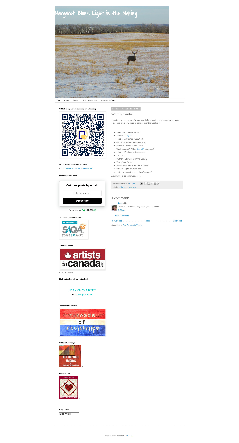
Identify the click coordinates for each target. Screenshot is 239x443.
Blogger (130, 436)
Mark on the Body (108, 100)
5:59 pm (121, 210)
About (66, 100)
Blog (58, 100)
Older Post (177, 221)
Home (147, 221)
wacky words (123, 187)
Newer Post (117, 221)
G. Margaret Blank (83, 294)
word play (132, 187)
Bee (120, 203)
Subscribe (82, 200)
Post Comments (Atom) (132, 225)
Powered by (82, 210)
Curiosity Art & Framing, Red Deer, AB (77, 168)
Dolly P (128, 135)
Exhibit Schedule (90, 100)
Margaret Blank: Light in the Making (96, 13)
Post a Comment (122, 215)
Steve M (140, 149)
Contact (76, 100)
